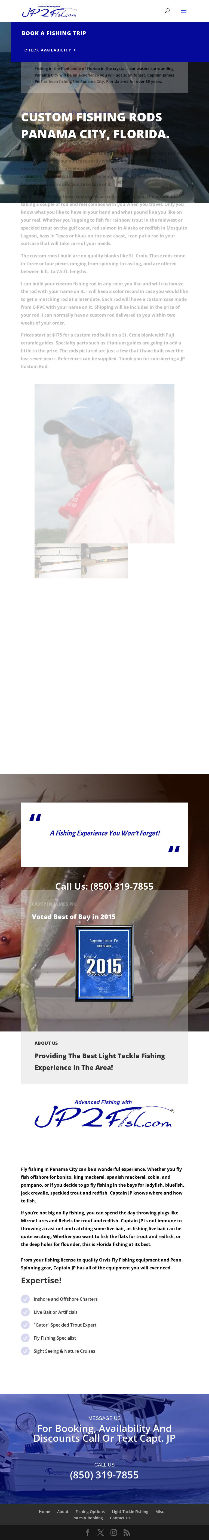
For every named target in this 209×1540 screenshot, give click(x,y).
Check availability (70, 50)
